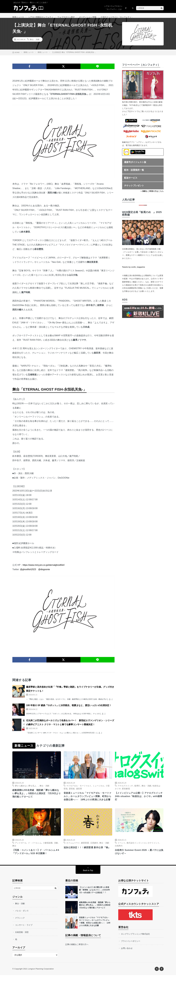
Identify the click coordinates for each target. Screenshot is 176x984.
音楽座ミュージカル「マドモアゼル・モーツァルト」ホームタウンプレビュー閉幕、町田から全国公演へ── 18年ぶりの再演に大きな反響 (88, 802)
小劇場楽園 (48, 851)
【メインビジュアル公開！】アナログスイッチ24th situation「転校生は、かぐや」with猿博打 (139, 800)
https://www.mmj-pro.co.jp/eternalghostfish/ (44, 568)
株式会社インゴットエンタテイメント (143, 851)
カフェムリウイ (73, 851)
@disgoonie (44, 573)
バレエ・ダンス (22, 920)
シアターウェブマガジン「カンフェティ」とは (113, 7)
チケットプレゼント (134, 189)
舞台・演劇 (34, 43)
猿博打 (137, 789)
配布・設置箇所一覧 (134, 173)
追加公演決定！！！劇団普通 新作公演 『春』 (86, 857)
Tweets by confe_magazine (133, 270)
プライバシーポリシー (130, 950)
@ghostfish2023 (28, 573)
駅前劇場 (126, 792)
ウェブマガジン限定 (66, 17)
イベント (121, 851)
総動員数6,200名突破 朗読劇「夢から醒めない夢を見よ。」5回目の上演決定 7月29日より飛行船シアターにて (36, 797)
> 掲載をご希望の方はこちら (152, 195)
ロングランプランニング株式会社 (135, 943)
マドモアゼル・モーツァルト (78, 789)
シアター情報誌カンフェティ (40, 17)
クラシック (20, 927)
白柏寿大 (119, 854)
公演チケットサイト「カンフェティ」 (117, 17)
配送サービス (130, 181)
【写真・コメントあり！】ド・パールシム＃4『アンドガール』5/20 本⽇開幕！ (36, 860)
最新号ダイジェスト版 (135, 165)
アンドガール (21, 851)
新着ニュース (18, 17)
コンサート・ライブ (23, 934)
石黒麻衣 (94, 851)
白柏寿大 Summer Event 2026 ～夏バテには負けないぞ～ (138, 860)
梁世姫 (72, 792)
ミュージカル (98, 789)
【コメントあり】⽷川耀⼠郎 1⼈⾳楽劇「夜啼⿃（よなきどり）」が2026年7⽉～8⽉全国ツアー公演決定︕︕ (94, 899)
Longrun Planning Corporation (41, 978)
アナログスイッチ (125, 789)
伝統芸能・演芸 (22, 941)
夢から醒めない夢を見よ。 (26, 789)
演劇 (56, 851)
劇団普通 (85, 851)
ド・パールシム (35, 851)
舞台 (14, 854)
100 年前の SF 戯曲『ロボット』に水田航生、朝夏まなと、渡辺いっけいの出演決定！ (68, 709)
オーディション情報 (87, 17)
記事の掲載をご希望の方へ (76, 953)
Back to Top (88, 879)
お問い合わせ (127, 957)
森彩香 (79, 792)
